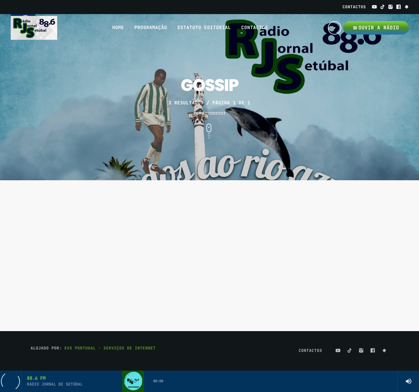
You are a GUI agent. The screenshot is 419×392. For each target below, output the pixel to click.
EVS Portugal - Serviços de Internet (110, 348)
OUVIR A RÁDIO (376, 27)
